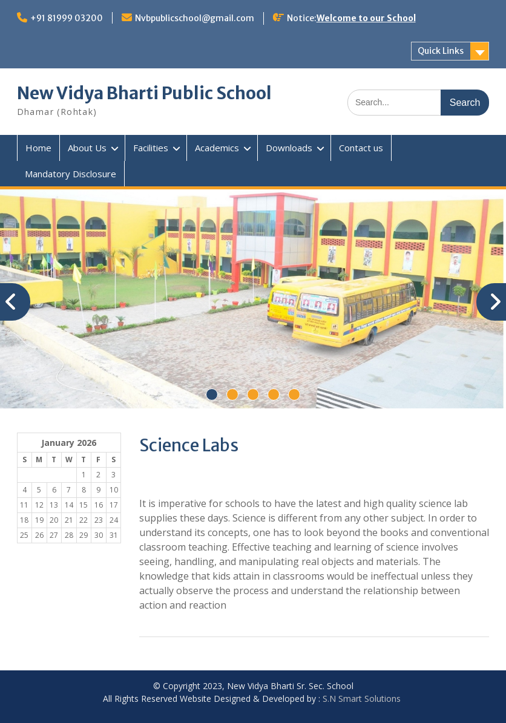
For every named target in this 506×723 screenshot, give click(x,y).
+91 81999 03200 (66, 18)
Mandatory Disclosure (70, 174)
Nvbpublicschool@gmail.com (194, 18)
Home (38, 148)
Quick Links (441, 50)
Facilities (150, 148)
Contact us (361, 148)
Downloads (289, 148)
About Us (87, 148)
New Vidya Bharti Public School (144, 93)
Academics (217, 148)
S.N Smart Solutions (361, 698)
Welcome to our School (366, 18)
